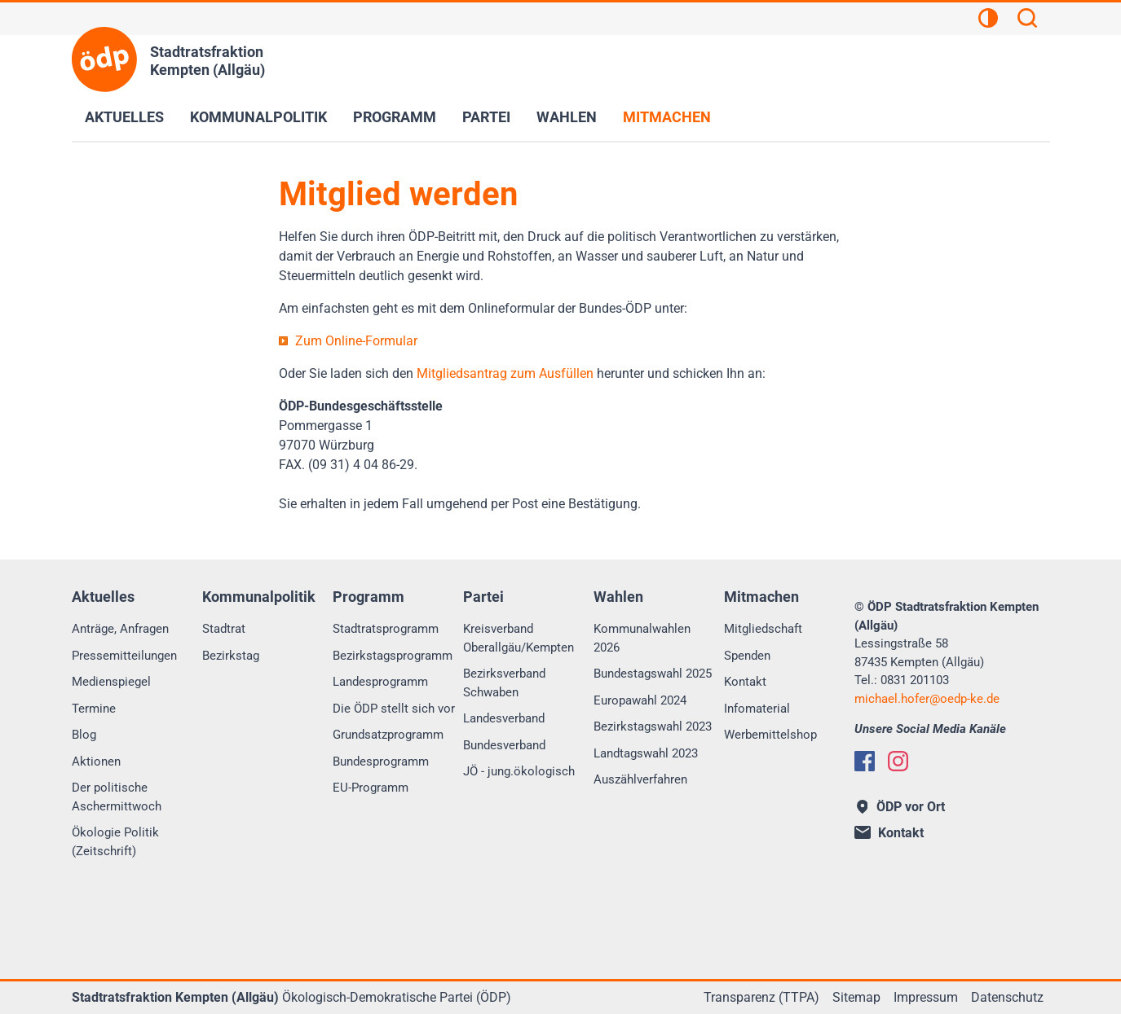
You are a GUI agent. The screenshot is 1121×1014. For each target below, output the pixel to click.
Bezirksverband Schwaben (504, 683)
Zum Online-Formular (356, 341)
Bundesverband (504, 745)
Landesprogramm (380, 681)
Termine (94, 708)
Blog (84, 734)
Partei (486, 116)
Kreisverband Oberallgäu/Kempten (518, 638)
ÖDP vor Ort (901, 806)
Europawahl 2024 (640, 700)
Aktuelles (124, 116)
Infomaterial (757, 708)
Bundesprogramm (381, 761)
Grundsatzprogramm (388, 734)
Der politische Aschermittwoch (116, 797)
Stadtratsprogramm (386, 628)
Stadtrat (223, 628)
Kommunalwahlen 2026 (642, 638)
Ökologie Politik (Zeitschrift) (115, 841)
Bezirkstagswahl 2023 (653, 726)
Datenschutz (1007, 997)
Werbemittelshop (770, 734)
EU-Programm (370, 787)
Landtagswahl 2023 (646, 753)
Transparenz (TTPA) (761, 997)
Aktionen (96, 761)
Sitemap (856, 997)
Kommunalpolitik (258, 116)
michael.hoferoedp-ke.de (927, 698)
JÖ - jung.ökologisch (519, 771)
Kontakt (745, 681)
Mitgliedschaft (763, 628)
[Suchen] (1027, 20)
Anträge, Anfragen (120, 628)
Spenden (747, 655)
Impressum (926, 997)
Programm (394, 116)
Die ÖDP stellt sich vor (394, 708)
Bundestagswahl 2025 (653, 673)
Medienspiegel (111, 681)
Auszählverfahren (640, 779)
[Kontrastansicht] (988, 20)
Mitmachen (667, 116)
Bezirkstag (230, 655)
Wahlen (566, 116)
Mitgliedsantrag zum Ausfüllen (505, 373)
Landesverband (504, 718)
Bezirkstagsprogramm (392, 655)
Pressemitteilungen (124, 655)
